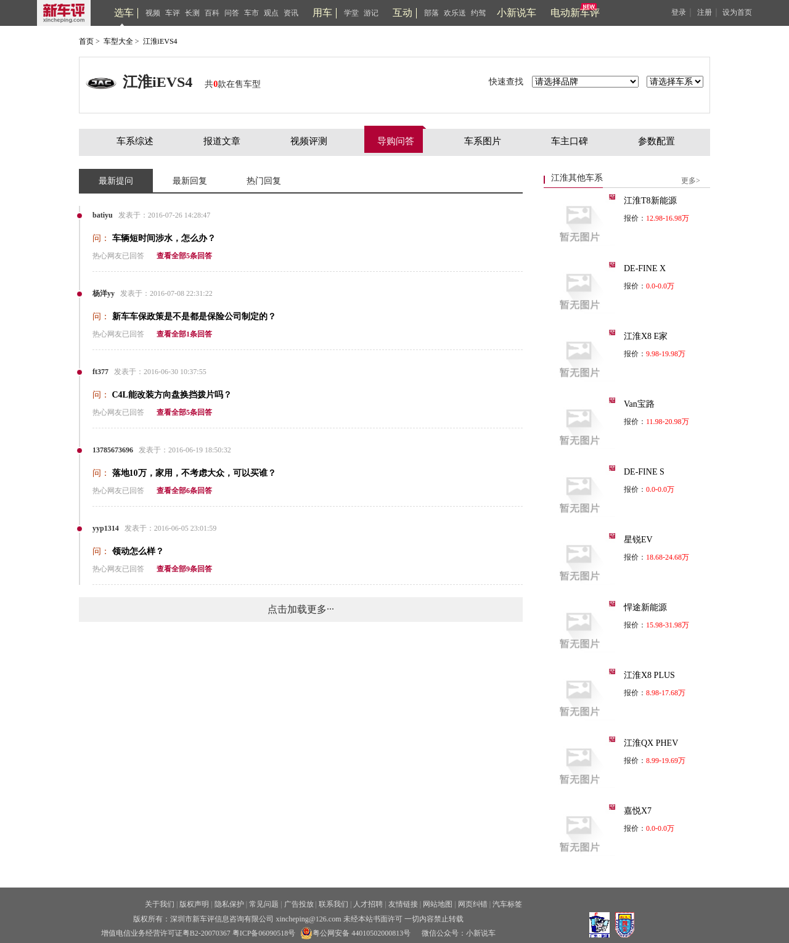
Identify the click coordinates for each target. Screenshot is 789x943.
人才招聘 (368, 904)
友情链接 (403, 904)
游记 (371, 13)
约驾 (478, 13)
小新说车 (516, 12)
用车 (322, 12)
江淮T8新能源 (650, 200)
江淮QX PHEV (651, 743)
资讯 (291, 13)
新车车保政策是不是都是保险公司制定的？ (194, 316)
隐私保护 (229, 904)
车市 (251, 13)
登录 (678, 12)
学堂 (351, 13)
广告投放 (299, 904)
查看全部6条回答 (184, 490)
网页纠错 (473, 904)
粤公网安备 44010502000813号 (355, 933)
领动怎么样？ (138, 551)
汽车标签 (507, 904)
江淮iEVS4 (160, 41)
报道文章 (221, 141)
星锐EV (638, 539)
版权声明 (194, 904)
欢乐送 (455, 13)
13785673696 (112, 450)
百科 (212, 13)
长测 (192, 13)
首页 (86, 41)
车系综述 (135, 141)
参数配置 (656, 141)
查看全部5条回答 (184, 255)
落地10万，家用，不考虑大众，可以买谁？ (194, 473)
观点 (271, 13)
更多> (690, 180)
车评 (172, 13)
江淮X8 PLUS (649, 675)
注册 (704, 12)
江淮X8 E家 (646, 336)
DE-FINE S (644, 471)
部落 (431, 13)
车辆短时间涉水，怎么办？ (164, 238)
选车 (124, 12)
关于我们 (159, 904)
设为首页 (737, 12)
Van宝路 (639, 404)
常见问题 (264, 904)
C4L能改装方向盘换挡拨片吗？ (172, 394)
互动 (402, 12)
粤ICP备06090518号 (264, 933)
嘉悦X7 (638, 810)
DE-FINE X (645, 268)
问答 (231, 13)
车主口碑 (569, 141)
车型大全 (118, 41)
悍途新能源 (645, 607)
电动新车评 (575, 12)
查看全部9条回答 (184, 569)
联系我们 (333, 904)
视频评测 (308, 141)
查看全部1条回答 (184, 334)
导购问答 (395, 141)
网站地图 (437, 904)
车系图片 (482, 141)
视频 (152, 13)
